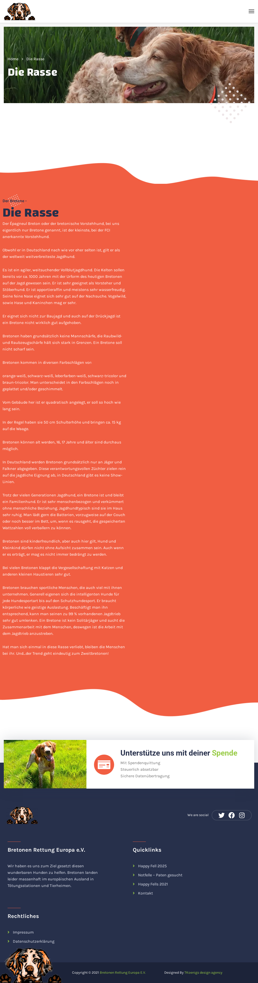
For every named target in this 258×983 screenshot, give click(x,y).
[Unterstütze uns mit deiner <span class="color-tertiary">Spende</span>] (104, 765)
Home (13, 58)
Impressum (23, 932)
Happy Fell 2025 (152, 865)
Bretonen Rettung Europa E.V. (123, 972)
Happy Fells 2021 (153, 884)
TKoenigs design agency (203, 972)
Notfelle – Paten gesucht (160, 875)
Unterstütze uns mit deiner (178, 753)
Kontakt (145, 893)
